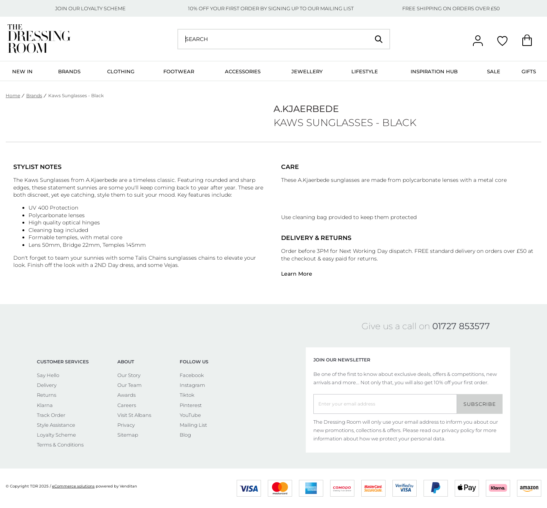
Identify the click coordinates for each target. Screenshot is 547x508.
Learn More (296, 273)
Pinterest (191, 405)
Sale (493, 71)
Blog (185, 435)
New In (22, 71)
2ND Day (106, 265)
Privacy (126, 425)
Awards (126, 395)
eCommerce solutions (73, 486)
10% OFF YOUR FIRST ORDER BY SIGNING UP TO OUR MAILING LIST (271, 8)
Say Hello (48, 375)
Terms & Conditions (60, 445)
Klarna (45, 405)
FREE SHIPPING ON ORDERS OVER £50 (451, 8)
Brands (69, 71)
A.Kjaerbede (101, 180)
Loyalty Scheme (56, 435)
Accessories (243, 71)
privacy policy (458, 430)
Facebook (192, 375)
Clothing (120, 71)
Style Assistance (56, 425)
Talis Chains (150, 257)
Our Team (129, 385)
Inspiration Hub (434, 71)
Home (13, 95)
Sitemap (127, 435)
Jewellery (307, 71)
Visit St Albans (134, 415)
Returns (46, 395)
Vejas (171, 265)
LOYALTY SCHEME (103, 8)
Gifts (529, 71)
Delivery (47, 385)
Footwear (178, 71)
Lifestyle (364, 71)
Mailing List (193, 425)
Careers (126, 405)
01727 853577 (461, 326)
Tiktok (187, 395)
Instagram (192, 385)
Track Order (51, 415)
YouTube (190, 415)
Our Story (129, 375)
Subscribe (479, 404)
